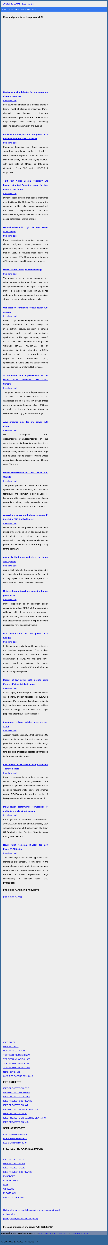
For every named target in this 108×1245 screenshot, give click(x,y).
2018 (30, 1076)
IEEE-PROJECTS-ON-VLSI (16, 1122)
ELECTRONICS (10, 1180)
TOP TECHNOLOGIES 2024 (16, 1067)
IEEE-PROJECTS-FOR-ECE (16, 1096)
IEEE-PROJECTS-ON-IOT (15, 1105)
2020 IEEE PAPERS (12, 1076)
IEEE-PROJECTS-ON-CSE (16, 1088)
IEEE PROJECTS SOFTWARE (17, 1101)
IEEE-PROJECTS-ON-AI (15, 1113)
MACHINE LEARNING (13, 1197)
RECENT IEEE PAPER (14, 1050)
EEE (17, 9)
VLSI (5, 1184)
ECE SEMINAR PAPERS (15, 1138)
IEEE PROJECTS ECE (14, 1159)
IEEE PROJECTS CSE (14, 1163)
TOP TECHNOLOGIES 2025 (16, 1063)
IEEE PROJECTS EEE (14, 1167)
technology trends (11, 1072)
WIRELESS (8, 1189)
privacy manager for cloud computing (20, 1218)
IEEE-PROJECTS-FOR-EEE (16, 1092)
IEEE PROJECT (28, 9)
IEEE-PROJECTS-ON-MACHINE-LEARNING (24, 1118)
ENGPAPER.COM (79, 1233)
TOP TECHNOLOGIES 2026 (16, 1059)
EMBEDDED (9, 1176)
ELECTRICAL (9, 1193)
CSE (4, 9)
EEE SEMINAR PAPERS (15, 1143)
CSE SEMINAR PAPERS (15, 1134)
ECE (11, 9)
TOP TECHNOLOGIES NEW (16, 1055)
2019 (25, 1076)
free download (25, 138)
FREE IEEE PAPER (12, 897)
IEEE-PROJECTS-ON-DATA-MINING (20, 1109)
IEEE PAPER (28, 4)
